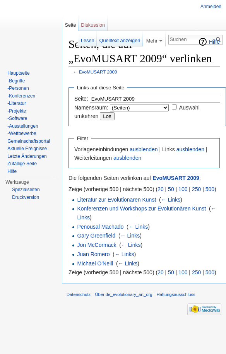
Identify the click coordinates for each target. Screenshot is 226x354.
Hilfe (214, 42)
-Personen (18, 88)
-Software (17, 118)
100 (182, 189)
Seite (70, 25)
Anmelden (210, 6)
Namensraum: (91, 107)
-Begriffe (16, 81)
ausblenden (144, 149)
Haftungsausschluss (176, 294)
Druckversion (25, 197)
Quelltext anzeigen (119, 40)
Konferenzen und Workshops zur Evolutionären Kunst (141, 208)
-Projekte (16, 111)
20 (161, 189)
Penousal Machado (100, 227)
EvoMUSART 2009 (98, 71)
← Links (171, 200)
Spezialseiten (25, 189)
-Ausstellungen (22, 126)
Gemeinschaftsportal (28, 141)
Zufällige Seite (22, 163)
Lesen (87, 40)
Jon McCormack (96, 245)
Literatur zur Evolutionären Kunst (116, 200)
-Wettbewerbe (21, 133)
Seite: (81, 99)
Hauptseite (18, 73)
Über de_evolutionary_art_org (123, 294)
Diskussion (93, 25)
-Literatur (16, 103)
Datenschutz (79, 294)
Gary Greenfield (96, 236)
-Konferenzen (21, 96)
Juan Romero (93, 254)
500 (209, 189)
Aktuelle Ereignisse (27, 148)
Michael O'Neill (95, 263)
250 (196, 189)
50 (171, 189)
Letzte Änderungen (26, 156)
